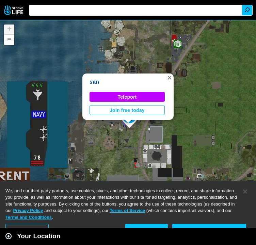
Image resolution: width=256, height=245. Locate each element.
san (94, 82)
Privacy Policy (28, 210)
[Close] (245, 191)
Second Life (14, 10)
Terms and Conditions (28, 217)
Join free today (127, 110)
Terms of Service (127, 210)
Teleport (127, 97)
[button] (169, 78)
